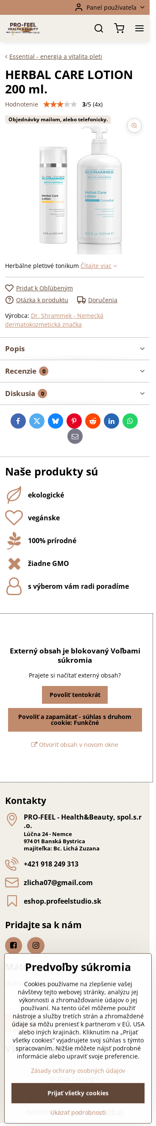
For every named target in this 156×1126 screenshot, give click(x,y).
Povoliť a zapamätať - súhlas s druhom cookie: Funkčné (74, 720)
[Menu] (139, 28)
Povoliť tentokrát (75, 695)
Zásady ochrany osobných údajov (78, 1109)
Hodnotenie (21, 104)
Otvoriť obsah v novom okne (74, 745)
